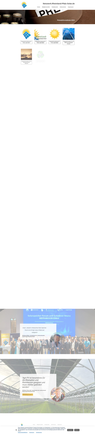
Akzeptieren (70, 430)
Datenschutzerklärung (22, 432)
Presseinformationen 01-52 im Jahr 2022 (40, 42)
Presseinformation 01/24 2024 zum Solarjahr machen (69, 41)
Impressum (31, 432)
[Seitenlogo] (24, 5)
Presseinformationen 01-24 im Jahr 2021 (26, 42)
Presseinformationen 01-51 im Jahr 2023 (54, 41)
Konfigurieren (39, 432)
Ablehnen (77, 430)
